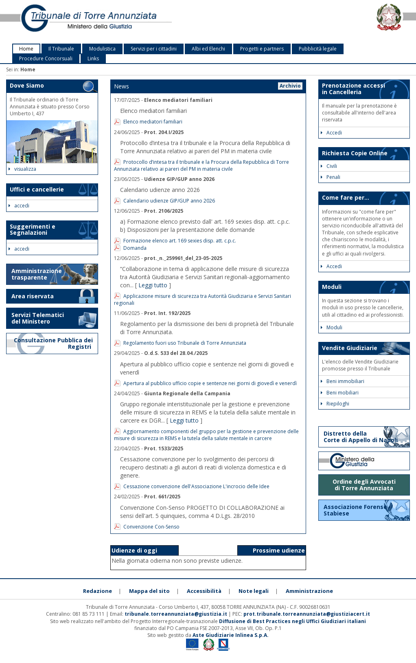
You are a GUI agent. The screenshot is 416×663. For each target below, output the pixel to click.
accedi (19, 205)
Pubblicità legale (318, 48)
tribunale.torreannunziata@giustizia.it (176, 613)
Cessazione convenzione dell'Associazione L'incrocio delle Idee (196, 486)
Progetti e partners (262, 48)
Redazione (97, 591)
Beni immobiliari (342, 381)
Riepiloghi (335, 403)
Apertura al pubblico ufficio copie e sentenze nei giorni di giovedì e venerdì (210, 383)
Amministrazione (309, 591)
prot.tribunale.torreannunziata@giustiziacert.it (306, 613)
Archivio (290, 85)
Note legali (254, 591)
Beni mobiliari (340, 392)
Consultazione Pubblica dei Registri (53, 343)
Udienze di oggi (134, 550)
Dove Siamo (27, 85)
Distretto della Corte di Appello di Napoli (361, 437)
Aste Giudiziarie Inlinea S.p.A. (231, 635)
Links (93, 58)
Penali (330, 177)
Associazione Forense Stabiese (355, 510)
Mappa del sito (149, 591)
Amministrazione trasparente (36, 274)
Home (26, 48)
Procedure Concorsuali (45, 58)
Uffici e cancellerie (37, 189)
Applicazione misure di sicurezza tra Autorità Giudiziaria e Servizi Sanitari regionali (202, 299)
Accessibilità (204, 591)
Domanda (135, 247)
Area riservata (32, 296)
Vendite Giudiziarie (349, 348)
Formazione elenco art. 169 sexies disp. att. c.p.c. (179, 240)
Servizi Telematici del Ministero (37, 318)
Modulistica (102, 48)
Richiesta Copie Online (355, 153)
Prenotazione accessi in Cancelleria (353, 88)
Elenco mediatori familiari (152, 121)
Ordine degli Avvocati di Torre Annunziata (364, 485)
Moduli (332, 287)
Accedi (331, 132)
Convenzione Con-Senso (151, 526)
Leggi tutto (152, 285)
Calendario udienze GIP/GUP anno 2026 (169, 200)
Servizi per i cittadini (154, 48)
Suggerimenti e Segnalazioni (32, 229)
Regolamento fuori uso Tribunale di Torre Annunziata (184, 342)
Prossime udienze (279, 550)
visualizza (22, 168)
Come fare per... (345, 197)
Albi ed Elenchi (208, 48)
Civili (329, 166)
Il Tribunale (61, 48)
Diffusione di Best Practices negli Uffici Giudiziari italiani (292, 621)
